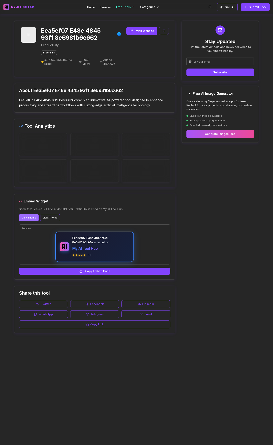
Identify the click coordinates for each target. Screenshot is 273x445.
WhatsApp (43, 314)
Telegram (94, 314)
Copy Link (95, 324)
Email (146, 314)
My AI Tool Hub (85, 248)
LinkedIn (146, 304)
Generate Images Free (220, 133)
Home (91, 7)
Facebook (95, 304)
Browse (105, 7)
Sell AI (227, 7)
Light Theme (50, 217)
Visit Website (142, 30)
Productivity (50, 45)
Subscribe (220, 72)
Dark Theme (29, 217)
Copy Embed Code (94, 271)
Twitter (43, 304)
